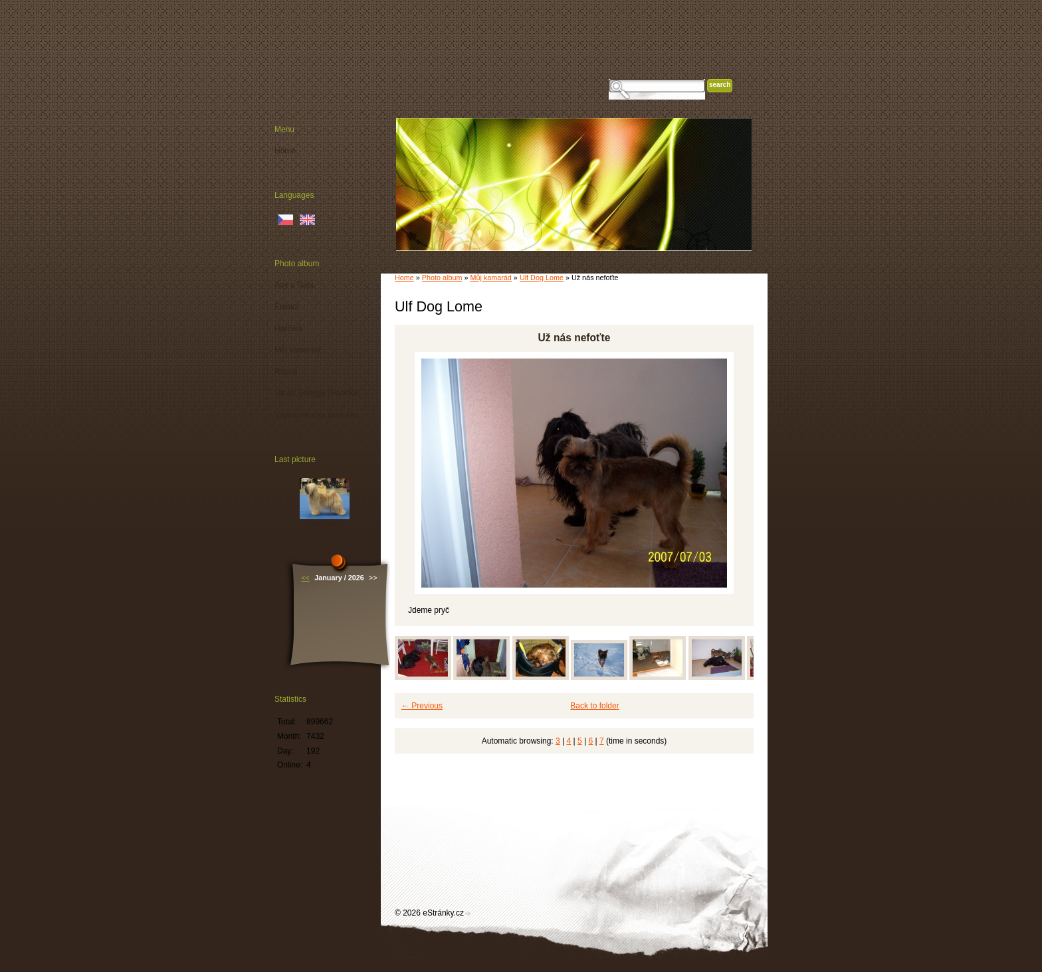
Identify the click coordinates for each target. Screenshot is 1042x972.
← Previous (422, 705)
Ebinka (286, 306)
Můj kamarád (490, 278)
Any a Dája (294, 284)
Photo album (442, 278)
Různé (286, 371)
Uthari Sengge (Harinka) (317, 393)
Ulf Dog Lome (542, 278)
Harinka (288, 328)
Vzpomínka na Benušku (316, 415)
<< (305, 578)
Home (404, 278)
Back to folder (594, 705)
